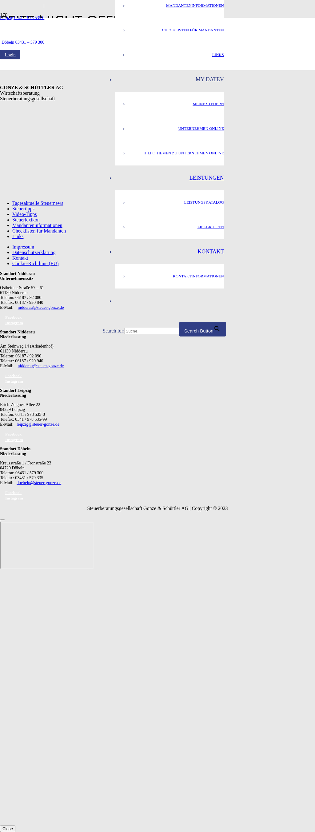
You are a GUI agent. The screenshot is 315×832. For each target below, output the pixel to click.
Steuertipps (23, 208)
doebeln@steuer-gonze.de (39, 482)
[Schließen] (2, 520)
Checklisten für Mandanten (39, 230)
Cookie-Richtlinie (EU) (35, 263)
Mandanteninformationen (37, 225)
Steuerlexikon (26, 219)
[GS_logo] (51, 174)
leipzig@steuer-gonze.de (38, 424)
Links (17, 236)
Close (7, 828)
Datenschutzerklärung (33, 252)
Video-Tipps (24, 214)
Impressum (23, 246)
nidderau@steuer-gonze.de (41, 307)
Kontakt (20, 258)
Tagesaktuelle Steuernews (37, 203)
